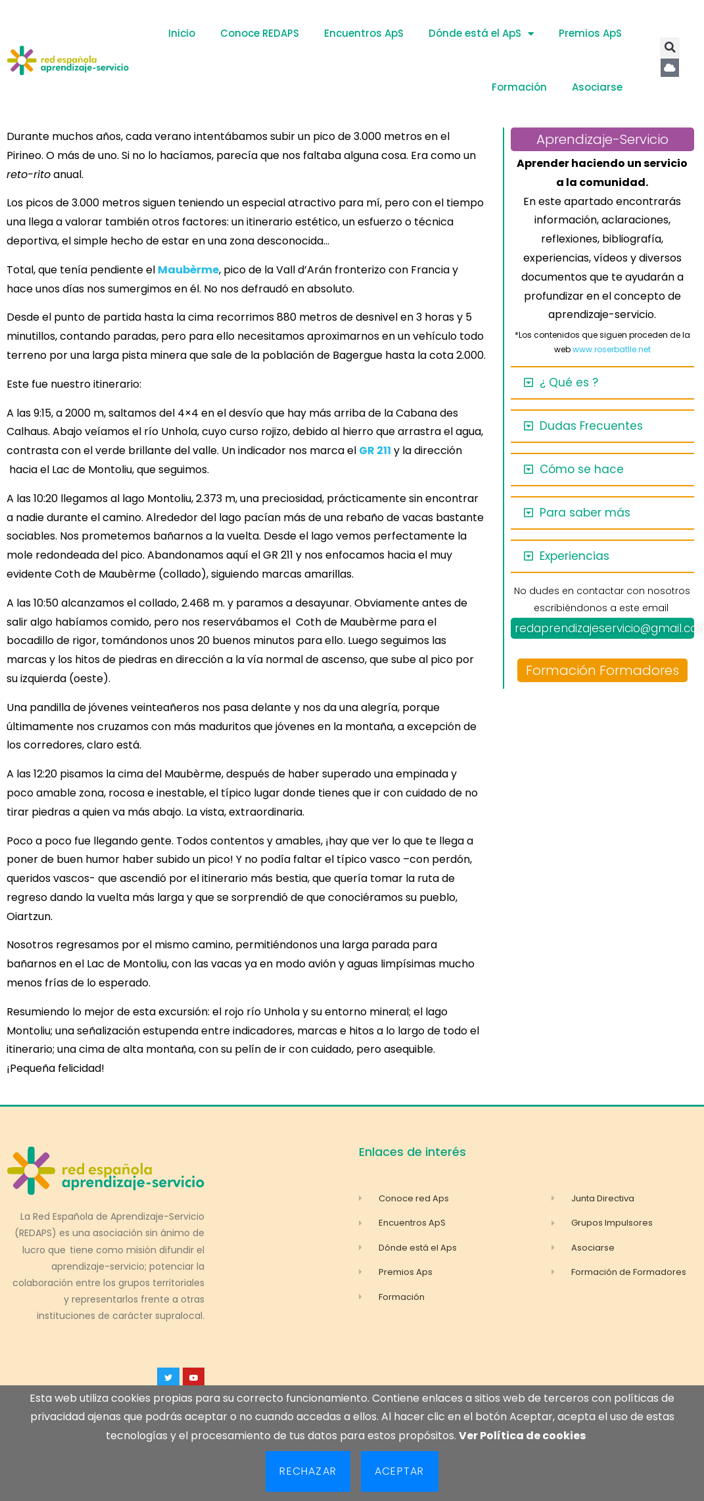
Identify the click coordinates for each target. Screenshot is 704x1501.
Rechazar (308, 1471)
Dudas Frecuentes (591, 426)
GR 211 (375, 450)
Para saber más (585, 512)
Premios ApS (590, 33)
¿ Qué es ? (569, 382)
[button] (670, 47)
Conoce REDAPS (259, 33)
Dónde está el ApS (481, 33)
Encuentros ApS (364, 33)
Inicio (181, 33)
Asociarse (597, 87)
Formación (519, 87)
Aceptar (399, 1471)
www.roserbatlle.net (612, 349)
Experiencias (574, 556)
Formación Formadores (602, 670)
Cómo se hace (582, 469)
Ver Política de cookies (522, 1435)
